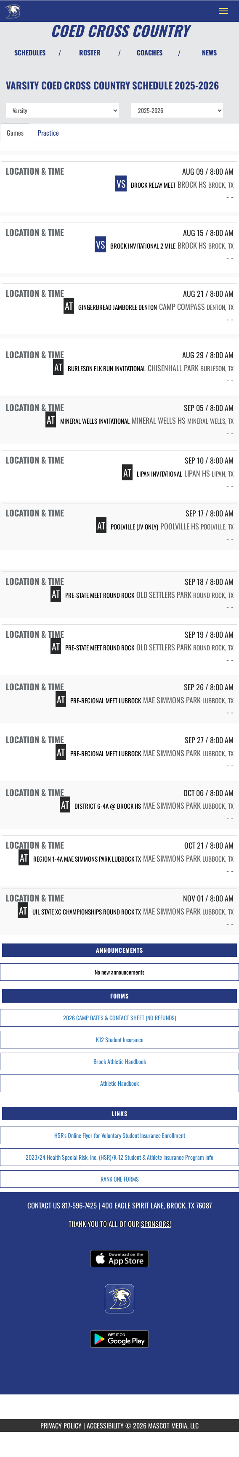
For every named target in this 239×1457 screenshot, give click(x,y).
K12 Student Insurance (119, 1039)
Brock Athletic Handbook (119, 1061)
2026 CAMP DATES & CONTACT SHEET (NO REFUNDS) (119, 1017)
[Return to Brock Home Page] (12, 10)
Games (15, 133)
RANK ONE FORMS (120, 1178)
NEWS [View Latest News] (209, 52)
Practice (48, 133)
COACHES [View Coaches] (149, 52)
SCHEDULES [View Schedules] (29, 52)
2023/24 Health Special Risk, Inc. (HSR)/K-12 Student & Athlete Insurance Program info (119, 1157)
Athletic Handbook (119, 1083)
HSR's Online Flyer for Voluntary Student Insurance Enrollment (119, 1135)
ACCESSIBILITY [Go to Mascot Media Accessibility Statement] (105, 1425)
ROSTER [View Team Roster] (90, 52)
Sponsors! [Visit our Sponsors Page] (156, 1224)
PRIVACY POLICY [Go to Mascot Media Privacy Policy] (61, 1425)
